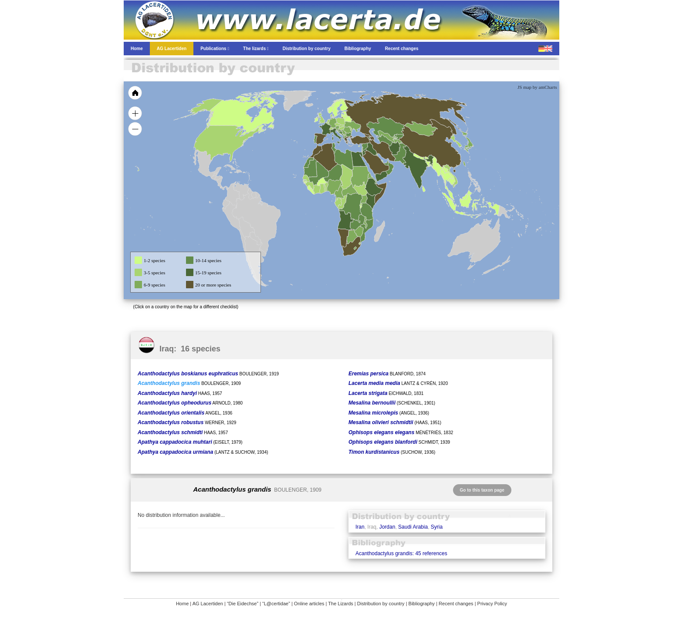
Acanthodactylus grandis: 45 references (401, 553)
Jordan (387, 527)
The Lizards (340, 603)
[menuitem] (386, 162)
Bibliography (422, 603)
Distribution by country (381, 603)
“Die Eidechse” (242, 603)
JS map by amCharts (537, 87)
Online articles (309, 603)
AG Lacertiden (208, 603)
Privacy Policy (492, 603)
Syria (437, 527)
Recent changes (456, 603)
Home (182, 603)
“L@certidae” (276, 603)
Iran (360, 527)
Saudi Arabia (413, 527)
